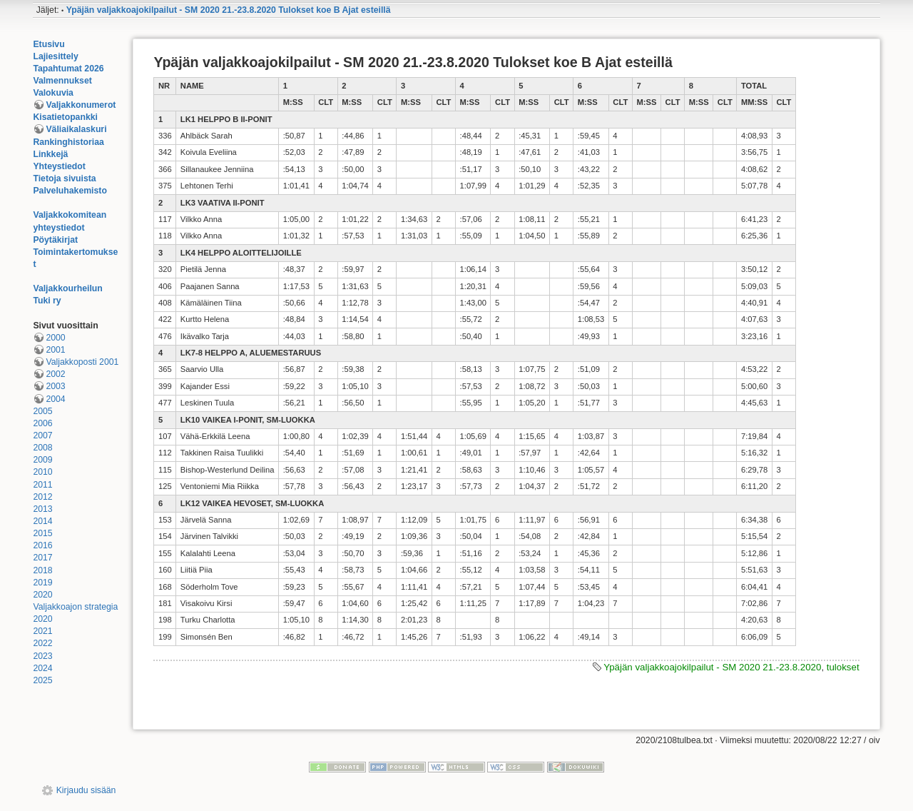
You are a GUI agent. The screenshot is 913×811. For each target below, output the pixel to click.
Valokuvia (53, 93)
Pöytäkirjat (55, 240)
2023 (42, 656)
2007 (42, 435)
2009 (42, 460)
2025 (42, 680)
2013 (42, 509)
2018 (42, 570)
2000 (55, 338)
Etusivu (48, 44)
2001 (55, 350)
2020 (42, 595)
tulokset (843, 667)
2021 (42, 631)
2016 (42, 545)
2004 (55, 399)
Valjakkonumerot (81, 105)
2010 (42, 472)
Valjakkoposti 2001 (82, 362)
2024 (42, 668)
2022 (42, 643)
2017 (42, 558)
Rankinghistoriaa (68, 142)
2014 (42, 521)
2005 (42, 411)
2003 (55, 386)
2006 (42, 423)
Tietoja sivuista (64, 178)
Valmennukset (62, 81)
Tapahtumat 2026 (68, 69)
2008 (42, 448)
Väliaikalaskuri (76, 129)
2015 (42, 533)
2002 (55, 374)
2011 (42, 485)
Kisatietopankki (65, 117)
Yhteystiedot (59, 166)
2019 (42, 583)
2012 (42, 497)
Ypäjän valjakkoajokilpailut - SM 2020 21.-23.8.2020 (712, 667)
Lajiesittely (55, 56)
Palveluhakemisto (70, 191)
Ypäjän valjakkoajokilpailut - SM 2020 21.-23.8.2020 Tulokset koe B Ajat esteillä (228, 10)
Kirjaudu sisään (86, 790)
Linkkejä (50, 154)
